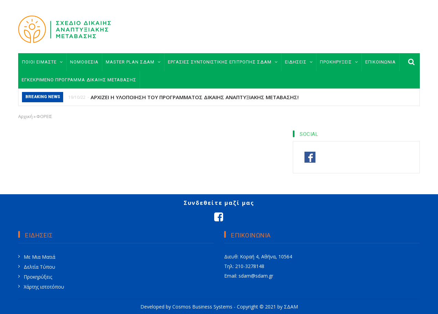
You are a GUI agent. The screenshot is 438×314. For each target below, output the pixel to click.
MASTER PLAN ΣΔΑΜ (133, 62)
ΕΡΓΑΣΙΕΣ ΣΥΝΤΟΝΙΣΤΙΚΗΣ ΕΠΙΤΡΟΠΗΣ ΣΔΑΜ (223, 62)
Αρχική (25, 116)
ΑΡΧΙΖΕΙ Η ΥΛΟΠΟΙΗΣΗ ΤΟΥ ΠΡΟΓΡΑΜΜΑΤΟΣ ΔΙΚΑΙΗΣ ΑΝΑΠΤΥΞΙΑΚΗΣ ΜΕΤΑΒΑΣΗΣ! (195, 97)
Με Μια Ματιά (39, 257)
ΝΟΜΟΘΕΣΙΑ (84, 62)
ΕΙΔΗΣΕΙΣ (299, 62)
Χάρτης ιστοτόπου (44, 286)
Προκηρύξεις (38, 277)
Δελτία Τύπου (39, 267)
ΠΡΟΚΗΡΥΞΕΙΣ (339, 62)
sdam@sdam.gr (256, 275)
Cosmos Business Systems (202, 306)
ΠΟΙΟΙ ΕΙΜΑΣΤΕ (42, 62)
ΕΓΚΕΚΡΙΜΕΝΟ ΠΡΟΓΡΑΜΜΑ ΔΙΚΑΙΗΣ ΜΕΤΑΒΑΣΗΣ (79, 79)
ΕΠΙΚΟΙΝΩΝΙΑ (380, 62)
